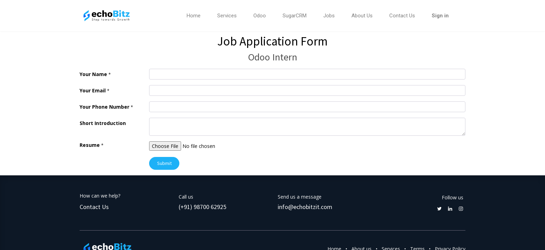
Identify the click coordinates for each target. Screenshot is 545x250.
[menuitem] (193, 16)
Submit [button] (164, 163)
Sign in (440, 15)
